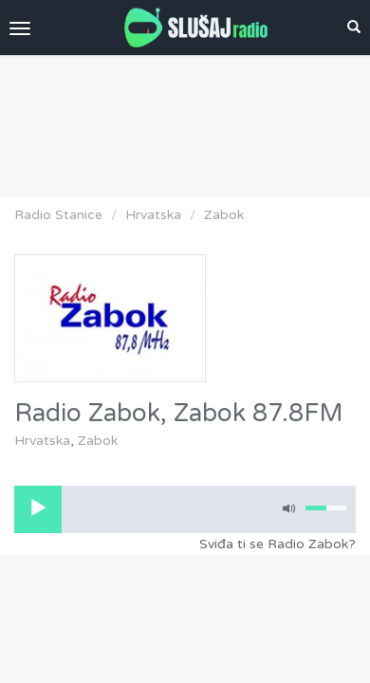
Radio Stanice (58, 215)
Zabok (224, 215)
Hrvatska (153, 215)
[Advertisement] (185, 121)
